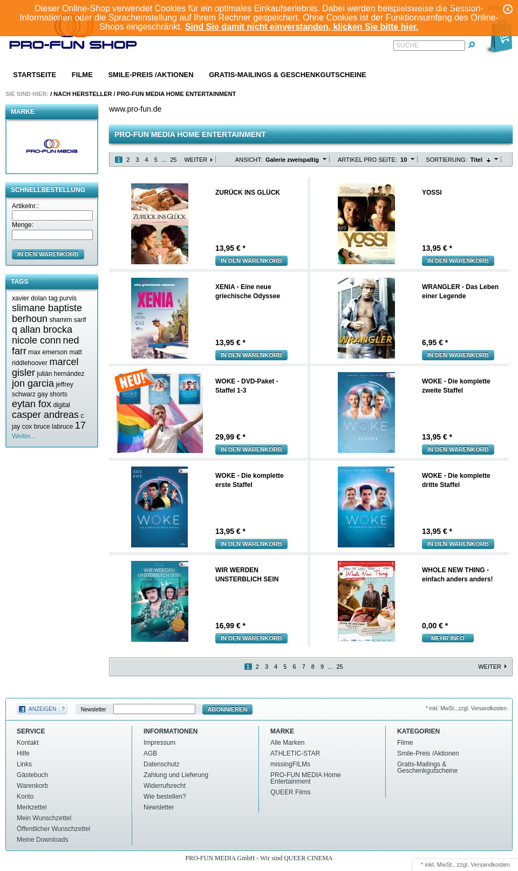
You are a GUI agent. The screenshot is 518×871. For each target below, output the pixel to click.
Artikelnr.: (25, 206)
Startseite (34, 75)
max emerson (47, 352)
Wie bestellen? (165, 796)
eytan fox (31, 404)
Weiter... (24, 436)
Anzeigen (42, 709)
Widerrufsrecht (165, 786)
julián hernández (60, 374)
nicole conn (36, 340)
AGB (150, 753)
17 (80, 425)
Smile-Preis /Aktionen (150, 75)
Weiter (195, 159)
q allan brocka (42, 329)
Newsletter (93, 709)
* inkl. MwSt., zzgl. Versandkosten (466, 708)
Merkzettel (31, 807)
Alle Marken (287, 742)
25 (173, 159)
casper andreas (45, 414)
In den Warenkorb (251, 260)
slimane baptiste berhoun (47, 313)
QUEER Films (290, 792)
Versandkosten (490, 864)
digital (61, 405)
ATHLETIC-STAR (295, 753)
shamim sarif (67, 320)
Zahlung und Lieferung (176, 775)
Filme (82, 75)
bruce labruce (53, 426)
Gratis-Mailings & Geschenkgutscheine (287, 75)
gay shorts (52, 394)
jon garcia (33, 383)
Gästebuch (32, 775)
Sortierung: (446, 159)
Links (24, 764)
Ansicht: (248, 159)
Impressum (159, 742)
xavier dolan (29, 298)
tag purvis (63, 298)
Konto (25, 796)
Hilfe (23, 753)
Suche (407, 45)
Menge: (22, 225)
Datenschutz (162, 764)
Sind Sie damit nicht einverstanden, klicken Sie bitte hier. (302, 26)
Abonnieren (228, 709)
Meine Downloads (42, 839)
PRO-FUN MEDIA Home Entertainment (176, 94)
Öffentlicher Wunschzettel (53, 829)
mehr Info (448, 638)
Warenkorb (32, 786)
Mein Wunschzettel (44, 818)
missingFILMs (290, 764)
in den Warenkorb (48, 254)
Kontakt (28, 742)
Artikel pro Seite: (367, 159)
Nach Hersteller (82, 94)
